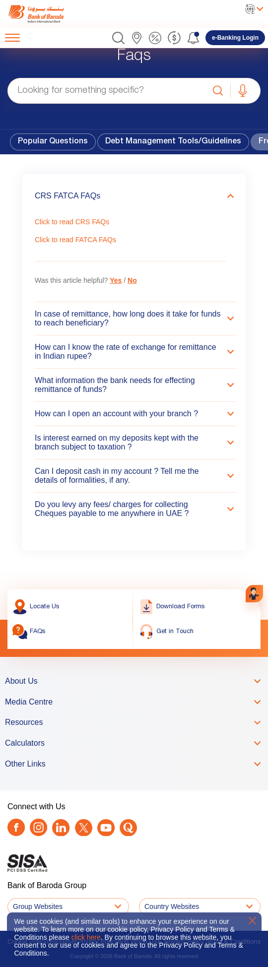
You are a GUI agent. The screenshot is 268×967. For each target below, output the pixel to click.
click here (86, 937)
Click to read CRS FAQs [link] (72, 222)
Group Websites (38, 906)
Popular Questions (53, 142)
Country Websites (171, 906)
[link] (46, 14)
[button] (118, 38)
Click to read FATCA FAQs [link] (75, 240)
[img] (46, 14)
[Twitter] (83, 828)
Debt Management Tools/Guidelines (173, 142)
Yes (116, 280)
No (132, 280)
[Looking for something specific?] (106, 90)
